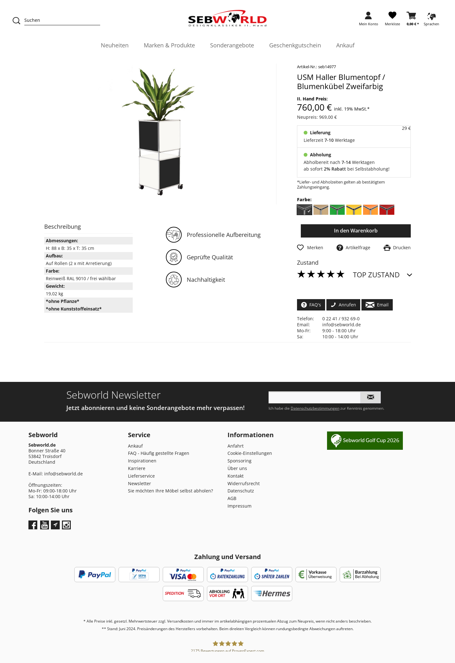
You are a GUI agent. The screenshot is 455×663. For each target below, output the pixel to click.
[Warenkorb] (413, 21)
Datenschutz (241, 491)
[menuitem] (368, 21)
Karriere (136, 468)
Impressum (240, 506)
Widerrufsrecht (244, 483)
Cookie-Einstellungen (250, 453)
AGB (232, 498)
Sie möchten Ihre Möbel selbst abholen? (170, 491)
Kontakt (236, 476)
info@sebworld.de (341, 325)
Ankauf (135, 446)
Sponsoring (240, 461)
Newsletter (139, 483)
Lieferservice (141, 476)
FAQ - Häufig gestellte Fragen (158, 453)
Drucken (397, 247)
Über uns (237, 468)
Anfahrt (236, 446)
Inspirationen (142, 461)
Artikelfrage (353, 247)
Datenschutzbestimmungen (315, 408)
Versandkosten (180, 621)
